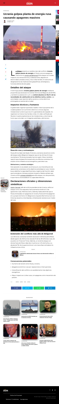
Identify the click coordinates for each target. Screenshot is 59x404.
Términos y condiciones (12, 399)
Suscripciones (24, 399)
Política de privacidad (16, 395)
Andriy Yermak (15, 187)
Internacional (6, 10)
